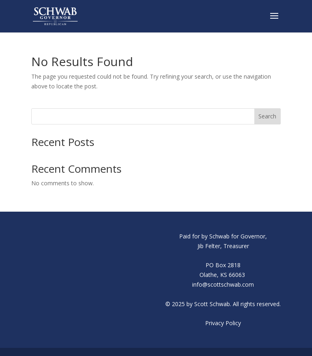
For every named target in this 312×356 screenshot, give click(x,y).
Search (267, 116)
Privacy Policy (223, 323)
